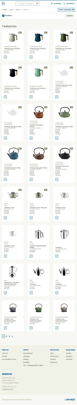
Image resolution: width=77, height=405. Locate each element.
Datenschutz (54, 356)
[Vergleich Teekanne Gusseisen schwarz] (56, 179)
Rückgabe (26, 362)
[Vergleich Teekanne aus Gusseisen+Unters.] (5, 327)
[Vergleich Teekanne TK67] (5, 217)
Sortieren (70, 16)
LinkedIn (68, 353)
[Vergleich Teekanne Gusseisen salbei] (56, 138)
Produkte (4, 9)
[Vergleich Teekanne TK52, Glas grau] (31, 217)
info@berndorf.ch (7, 389)
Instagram (69, 356)
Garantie (53, 359)
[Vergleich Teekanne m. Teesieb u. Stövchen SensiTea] (5, 292)
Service (12, 9)
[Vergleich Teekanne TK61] (56, 217)
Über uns (5, 353)
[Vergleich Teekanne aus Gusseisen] (5, 57)
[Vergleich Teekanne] (56, 255)
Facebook (69, 359)
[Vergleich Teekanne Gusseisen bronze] (31, 138)
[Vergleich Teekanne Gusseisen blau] (5, 179)
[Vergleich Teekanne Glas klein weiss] (56, 96)
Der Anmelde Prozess (9, 359)
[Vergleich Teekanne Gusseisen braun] (31, 179)
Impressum (54, 362)
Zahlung (25, 359)
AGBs (52, 353)
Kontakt (4, 356)
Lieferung (26, 356)
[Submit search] (37, 3)
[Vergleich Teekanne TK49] (5, 255)
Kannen (18, 9)
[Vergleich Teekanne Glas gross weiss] (5, 138)
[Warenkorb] (68, 3)
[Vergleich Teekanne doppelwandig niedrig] (31, 255)
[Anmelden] (56, 3)
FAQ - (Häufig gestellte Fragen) (33, 365)
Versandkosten (28, 353)
